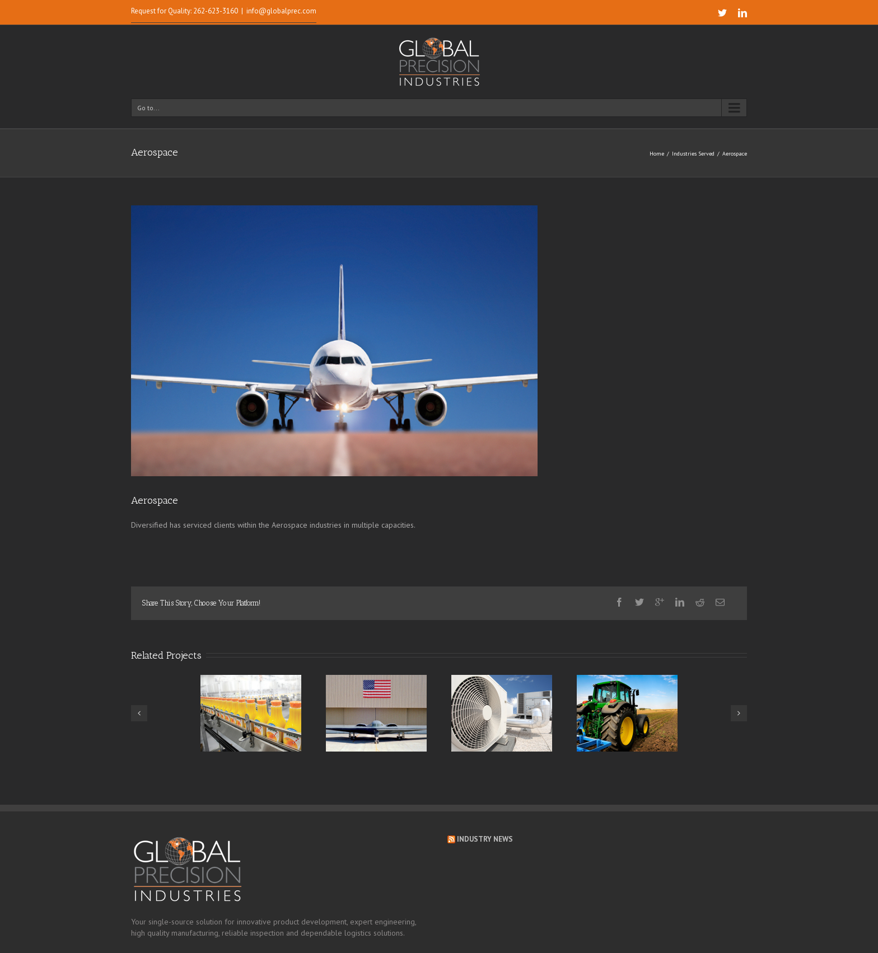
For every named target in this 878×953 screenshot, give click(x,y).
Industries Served (693, 153)
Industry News (485, 839)
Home (657, 153)
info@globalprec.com (281, 11)
